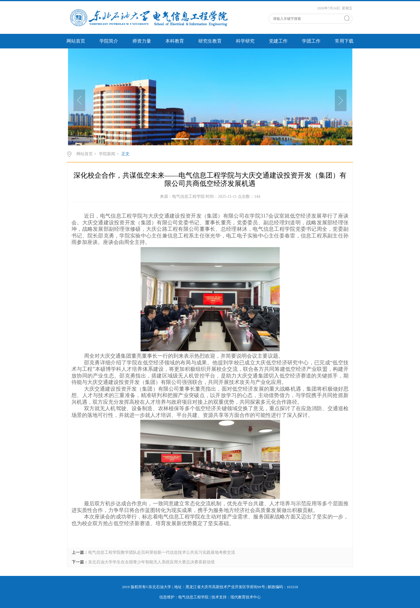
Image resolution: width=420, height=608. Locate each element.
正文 (125, 154)
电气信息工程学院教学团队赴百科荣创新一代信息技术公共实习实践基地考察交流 (161, 552)
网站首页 (75, 41)
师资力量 (141, 41)
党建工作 (278, 41)
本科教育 (174, 41)
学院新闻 (107, 154)
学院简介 (108, 41)
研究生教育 (210, 41)
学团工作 (311, 41)
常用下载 (344, 41)
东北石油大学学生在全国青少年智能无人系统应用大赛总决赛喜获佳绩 (151, 562)
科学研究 (245, 41)
